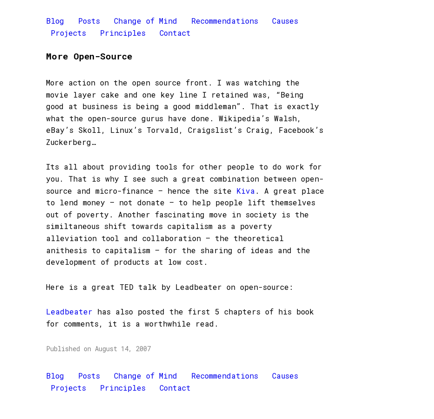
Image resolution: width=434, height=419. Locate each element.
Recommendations (224, 21)
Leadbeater (69, 311)
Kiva (245, 191)
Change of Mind (145, 21)
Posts (89, 21)
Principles (123, 33)
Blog (55, 21)
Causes (285, 21)
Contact (175, 33)
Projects (68, 33)
